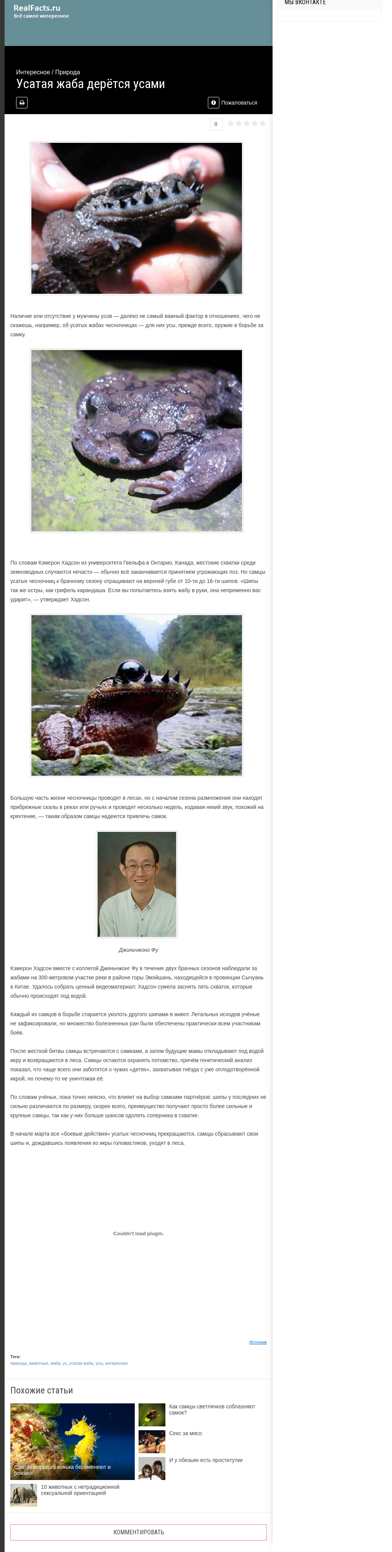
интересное (116, 1363)
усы (99, 1363)
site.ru (52, 11)
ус (65, 1363)
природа (18, 1363)
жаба (55, 1363)
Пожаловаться (232, 103)
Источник (258, 1342)
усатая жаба (81, 1363)
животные (38, 1363)
